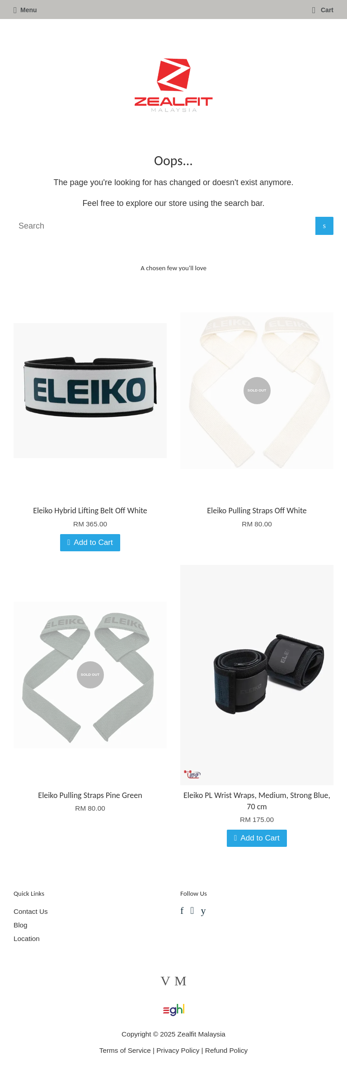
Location (27, 938)
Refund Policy (226, 1050)
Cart (322, 10)
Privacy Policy (177, 1050)
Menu (25, 10)
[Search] (164, 226)
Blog (21, 925)
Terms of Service (125, 1050)
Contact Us (31, 911)
